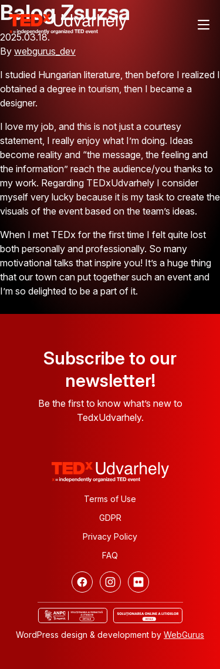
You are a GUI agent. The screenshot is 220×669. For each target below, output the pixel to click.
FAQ (110, 555)
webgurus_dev (45, 51)
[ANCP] (73, 615)
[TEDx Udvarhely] (68, 23)
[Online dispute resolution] (148, 615)
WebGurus (184, 635)
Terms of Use (110, 499)
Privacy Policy (110, 536)
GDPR (110, 518)
